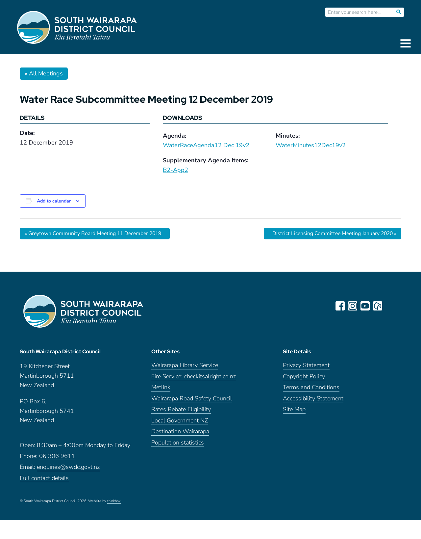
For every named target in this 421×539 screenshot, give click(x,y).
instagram (352, 305)
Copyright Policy (304, 377)
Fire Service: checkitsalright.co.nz (193, 377)
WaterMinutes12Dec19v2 (311, 145)
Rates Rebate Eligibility (181, 410)
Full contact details (44, 479)
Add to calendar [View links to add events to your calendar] (54, 201)
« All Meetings (44, 73)
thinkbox (114, 502)
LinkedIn (390, 305)
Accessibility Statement (313, 399)
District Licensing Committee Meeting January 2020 (332, 233)
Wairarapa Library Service (184, 366)
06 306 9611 (57, 457)
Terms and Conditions (311, 388)
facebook (340, 305)
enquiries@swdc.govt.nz (68, 468)
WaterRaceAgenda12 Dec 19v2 (206, 145)
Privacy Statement (306, 366)
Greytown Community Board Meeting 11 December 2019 (95, 233)
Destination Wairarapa (180, 432)
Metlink (160, 388)
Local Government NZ (179, 421)
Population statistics (177, 443)
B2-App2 (175, 170)
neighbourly (377, 305)
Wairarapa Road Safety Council (191, 399)
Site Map (294, 410)
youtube (365, 305)
